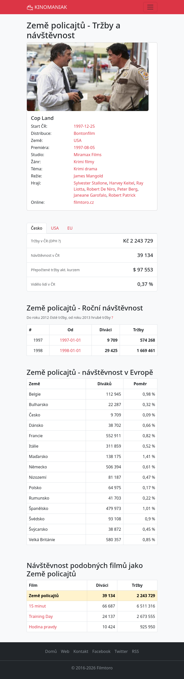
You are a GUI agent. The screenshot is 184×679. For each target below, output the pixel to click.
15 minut (37, 606)
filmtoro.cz (84, 202)
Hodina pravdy (43, 627)
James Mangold (88, 176)
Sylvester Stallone (90, 183)
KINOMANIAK (47, 7)
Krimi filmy (84, 161)
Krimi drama (85, 169)
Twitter (121, 651)
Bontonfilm (84, 133)
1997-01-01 (70, 340)
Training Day (41, 616)
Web (65, 651)
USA (78, 140)
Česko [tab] (36, 228)
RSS (135, 651)
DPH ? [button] (55, 240)
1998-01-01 (70, 350)
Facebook (101, 651)
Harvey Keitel (121, 183)
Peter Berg (127, 189)
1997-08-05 (84, 147)
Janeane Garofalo (90, 195)
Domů (51, 651)
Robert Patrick (121, 195)
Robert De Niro (101, 189)
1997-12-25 (84, 126)
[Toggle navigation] (150, 7)
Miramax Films (88, 154)
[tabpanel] (92, 262)
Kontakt (80, 651)
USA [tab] (55, 228)
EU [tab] (70, 228)
